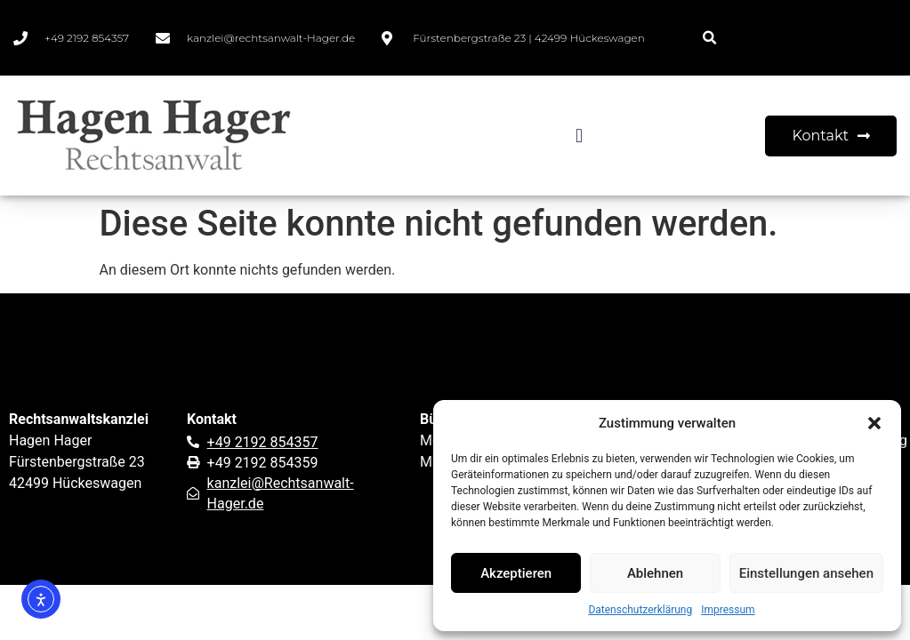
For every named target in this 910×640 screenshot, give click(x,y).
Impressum (727, 610)
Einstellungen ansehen (806, 573)
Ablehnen (655, 573)
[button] (874, 423)
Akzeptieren (516, 573)
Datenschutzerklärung (640, 610)
